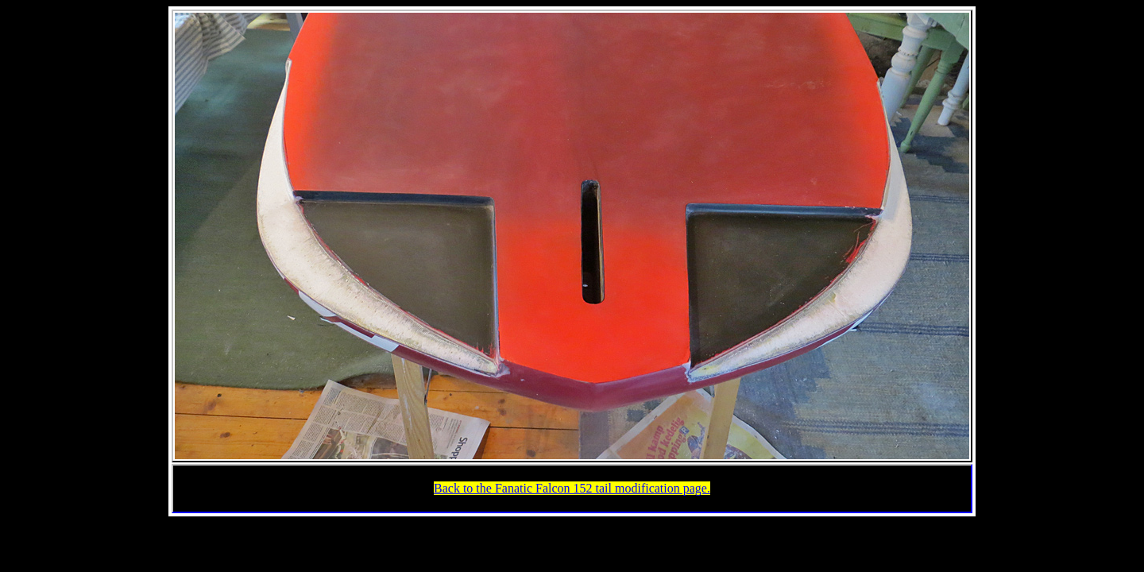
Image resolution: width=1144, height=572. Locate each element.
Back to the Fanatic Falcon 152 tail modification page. (572, 488)
